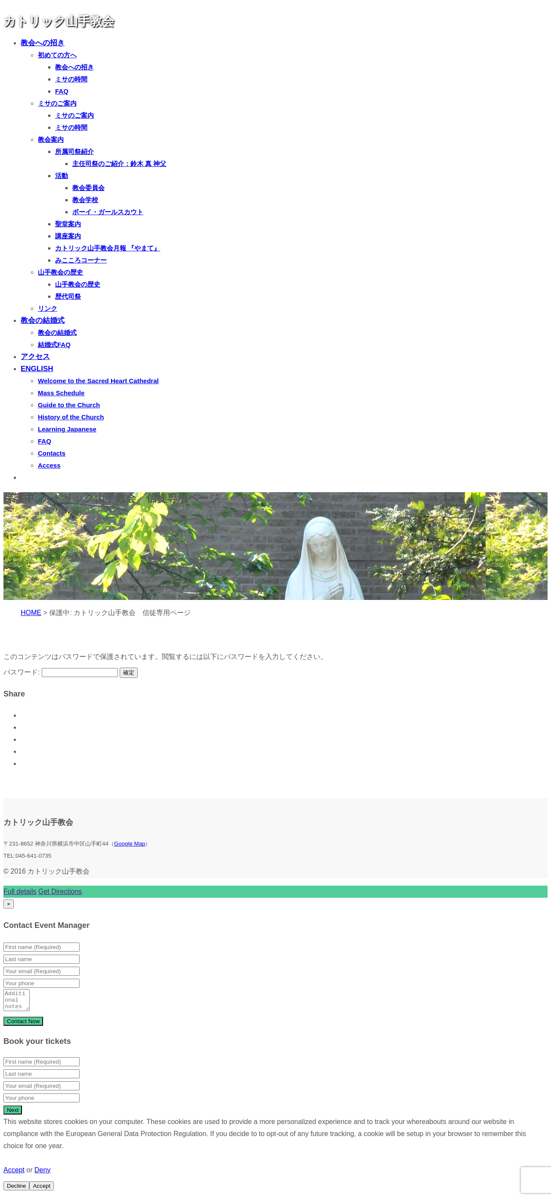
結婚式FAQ (54, 344)
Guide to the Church (69, 405)
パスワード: (60, 672)
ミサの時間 (71, 79)
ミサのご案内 (57, 103)
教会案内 (51, 139)
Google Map (129, 843)
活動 (61, 175)
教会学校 (85, 199)
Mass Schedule (61, 393)
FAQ (61, 91)
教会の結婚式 (43, 320)
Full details (19, 891)
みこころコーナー (81, 260)
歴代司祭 (68, 296)
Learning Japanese (67, 429)
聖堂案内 (68, 224)
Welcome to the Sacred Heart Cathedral (98, 380)
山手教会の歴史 (60, 272)
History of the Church (71, 417)
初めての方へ (57, 55)
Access (49, 465)
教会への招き (43, 43)
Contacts (51, 453)
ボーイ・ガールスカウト (107, 211)
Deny (42, 1173)
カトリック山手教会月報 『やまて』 (107, 248)
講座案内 (68, 236)
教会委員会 (88, 187)
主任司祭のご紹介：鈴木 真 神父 (119, 163)
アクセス (35, 357)
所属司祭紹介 (74, 151)
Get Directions (60, 891)
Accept (14, 1173)
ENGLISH (37, 369)
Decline (16, 1190)
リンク (47, 308)
